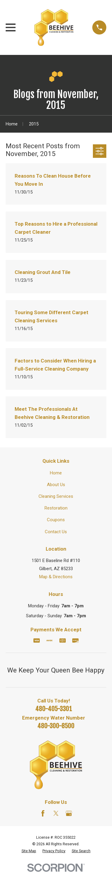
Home (56, 473)
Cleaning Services (56, 496)
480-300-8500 (55, 726)
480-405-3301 (53, 709)
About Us (56, 484)
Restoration (56, 508)
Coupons (56, 519)
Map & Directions (56, 576)
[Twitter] (56, 813)
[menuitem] (29, 851)
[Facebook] (43, 813)
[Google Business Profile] (69, 813)
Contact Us (56, 531)
